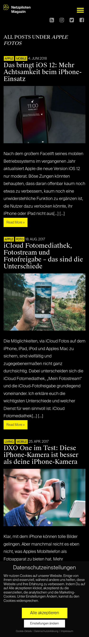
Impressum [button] (67, 631)
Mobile (21, 58)
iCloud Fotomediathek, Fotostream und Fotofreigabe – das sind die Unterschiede (43, 256)
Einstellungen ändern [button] (44, 623)
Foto (19, 239)
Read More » (15, 222)
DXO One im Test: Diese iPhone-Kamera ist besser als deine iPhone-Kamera (41, 455)
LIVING (9, 442)
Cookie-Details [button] (24, 631)
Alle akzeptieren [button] (44, 613)
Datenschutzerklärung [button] (46, 631)
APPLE (9, 58)
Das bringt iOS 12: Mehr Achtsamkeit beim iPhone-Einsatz (43, 72)
